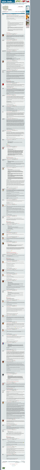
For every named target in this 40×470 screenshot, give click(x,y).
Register (7, 11)
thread (24, 16)
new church (8, 381)
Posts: (7, 33)
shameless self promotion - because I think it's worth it (11, 252)
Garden (7, 145)
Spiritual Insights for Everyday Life (16, 381)
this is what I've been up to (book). (10, 157)
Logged (16, 33)
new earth (11, 381)
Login (6, 11)
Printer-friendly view (4, 462)
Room (8, 145)
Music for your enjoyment (8, 221)
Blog (6, 80)
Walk (9, 145)
